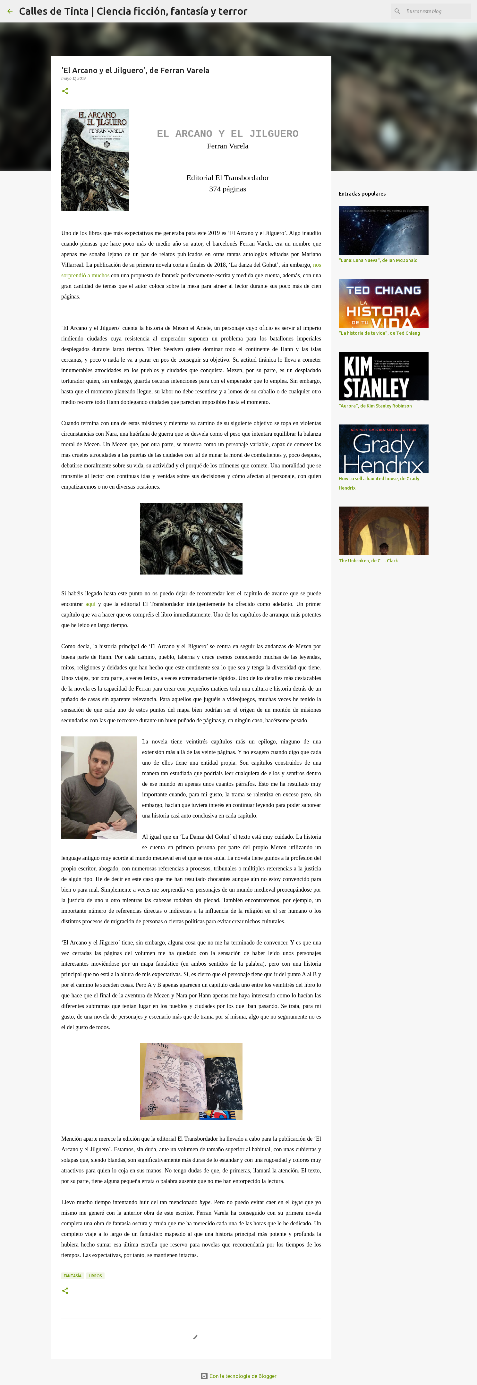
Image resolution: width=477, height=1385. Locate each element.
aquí (91, 604)
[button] (65, 91)
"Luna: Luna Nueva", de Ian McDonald (378, 260)
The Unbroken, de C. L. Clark (368, 560)
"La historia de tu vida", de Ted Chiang (379, 333)
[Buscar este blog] (437, 11)
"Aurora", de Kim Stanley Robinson (375, 405)
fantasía (72, 1276)
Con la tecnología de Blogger (238, 1376)
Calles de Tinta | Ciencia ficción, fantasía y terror (133, 11)
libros (95, 1276)
